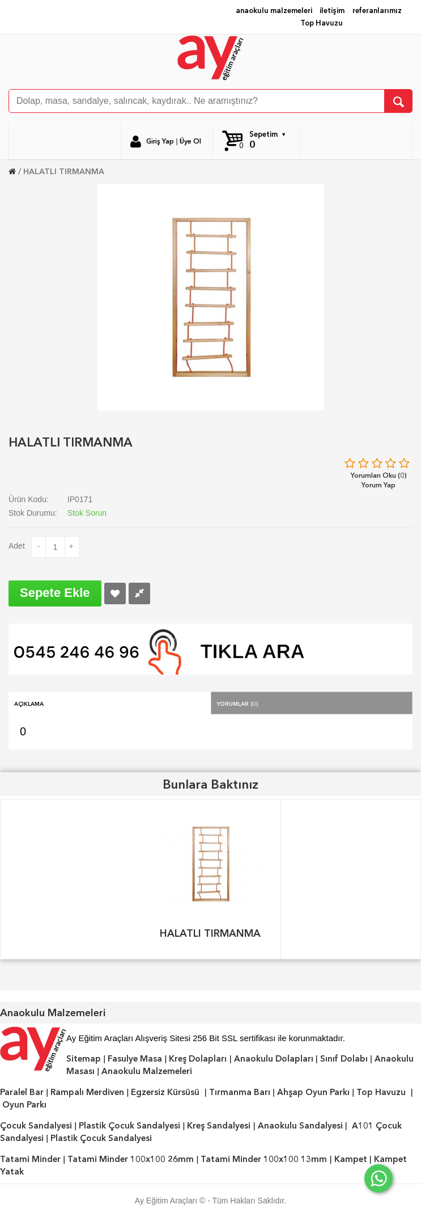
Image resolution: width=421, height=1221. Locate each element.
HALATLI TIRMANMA (63, 171)
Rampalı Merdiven (87, 1092)
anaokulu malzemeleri (274, 10)
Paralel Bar (22, 1092)
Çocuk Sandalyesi (36, 1126)
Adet (16, 545)
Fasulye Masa (135, 1059)
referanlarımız (377, 10)
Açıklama (29, 703)
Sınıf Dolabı (344, 1059)
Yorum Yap (379, 485)
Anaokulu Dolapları (273, 1059)
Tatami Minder (30, 1159)
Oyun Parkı (24, 1105)
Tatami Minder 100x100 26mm (130, 1159)
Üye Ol (190, 141)
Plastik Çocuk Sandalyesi (129, 1126)
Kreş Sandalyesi (218, 1126)
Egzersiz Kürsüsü (165, 1092)
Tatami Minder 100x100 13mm (264, 1159)
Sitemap (83, 1059)
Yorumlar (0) (237, 703)
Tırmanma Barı (239, 1092)
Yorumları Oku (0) (379, 475)
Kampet (350, 1159)
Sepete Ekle (55, 593)
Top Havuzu (321, 23)
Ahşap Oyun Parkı (313, 1092)
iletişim (332, 10)
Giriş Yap (160, 141)
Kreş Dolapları (198, 1059)
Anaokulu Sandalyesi (300, 1126)
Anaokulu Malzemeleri (146, 1071)
